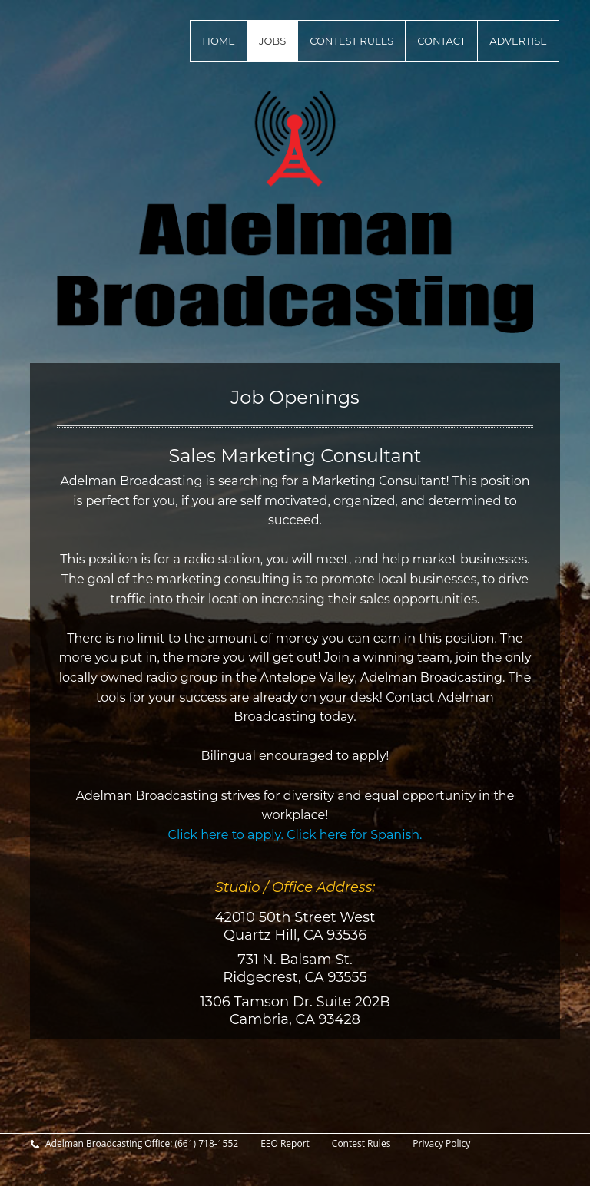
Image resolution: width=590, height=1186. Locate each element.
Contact (441, 41)
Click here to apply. (227, 835)
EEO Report (285, 1144)
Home (218, 41)
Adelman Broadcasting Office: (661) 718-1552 (134, 1144)
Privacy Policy (441, 1144)
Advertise (518, 41)
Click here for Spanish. (354, 835)
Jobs (272, 41)
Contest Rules (351, 41)
